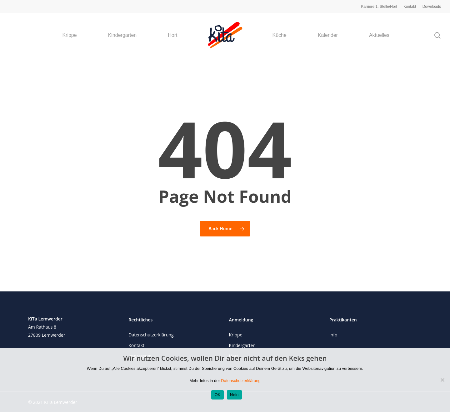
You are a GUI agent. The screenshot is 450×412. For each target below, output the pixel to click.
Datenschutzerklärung (150, 335)
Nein (234, 394)
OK (217, 394)
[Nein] (442, 380)
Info (333, 335)
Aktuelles (379, 35)
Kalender (328, 35)
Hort (172, 35)
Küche (279, 35)
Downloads (431, 6)
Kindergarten (122, 35)
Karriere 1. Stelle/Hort (379, 6)
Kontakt (409, 6)
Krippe (69, 35)
